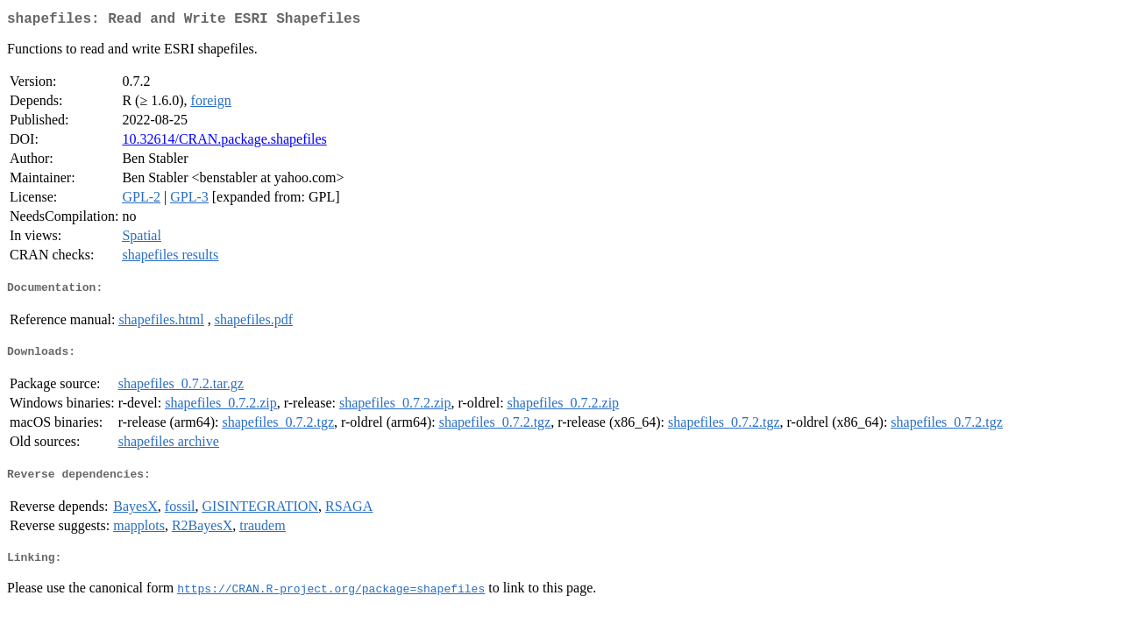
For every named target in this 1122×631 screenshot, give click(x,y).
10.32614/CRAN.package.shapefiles (224, 142)
